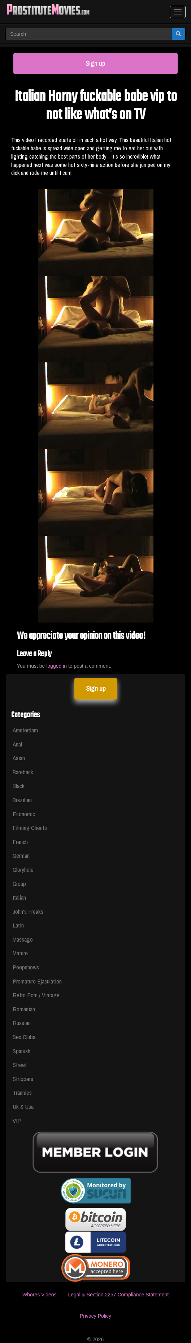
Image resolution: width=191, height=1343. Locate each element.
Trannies (22, 1092)
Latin (18, 925)
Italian (19, 897)
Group (19, 883)
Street (20, 1064)
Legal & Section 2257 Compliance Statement (118, 1294)
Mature (20, 953)
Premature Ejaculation (37, 981)
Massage (23, 939)
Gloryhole (23, 869)
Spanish (21, 1051)
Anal (17, 744)
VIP (17, 1120)
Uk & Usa (23, 1106)
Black (19, 786)
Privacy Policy (95, 1316)
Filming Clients (30, 827)
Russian (22, 1023)
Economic (24, 814)
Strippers (23, 1079)
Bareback (23, 772)
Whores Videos (39, 1294)
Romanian (24, 1009)
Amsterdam (25, 730)
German (21, 855)
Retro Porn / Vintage (36, 995)
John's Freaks (28, 911)
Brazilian (22, 800)
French (20, 842)
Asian (19, 758)
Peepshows (26, 967)
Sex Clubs (24, 1037)
